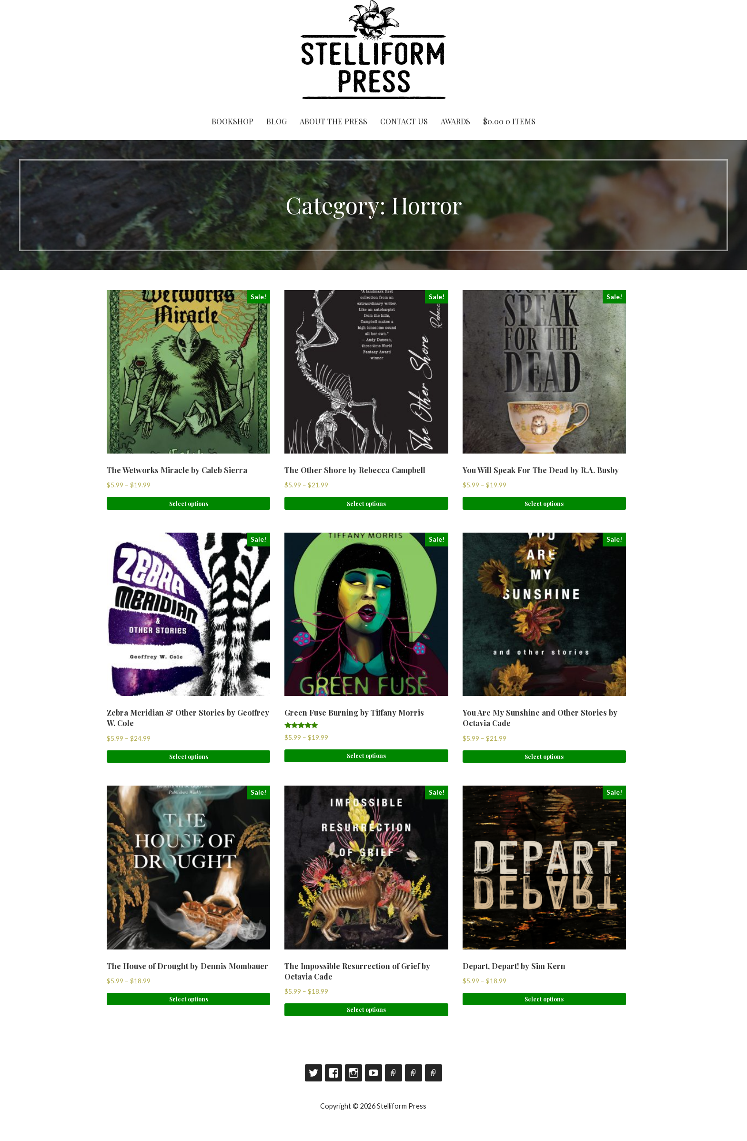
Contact (413, 1072)
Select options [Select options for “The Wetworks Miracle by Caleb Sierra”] (188, 503)
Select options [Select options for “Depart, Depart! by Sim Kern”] (544, 999)
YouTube (373, 1072)
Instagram (353, 1072)
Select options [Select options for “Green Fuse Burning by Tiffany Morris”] (366, 755)
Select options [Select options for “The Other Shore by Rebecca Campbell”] (366, 503)
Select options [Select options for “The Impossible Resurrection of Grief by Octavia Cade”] (366, 1009)
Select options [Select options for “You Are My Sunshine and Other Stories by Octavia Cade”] (544, 756)
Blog (276, 121)
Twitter (313, 1072)
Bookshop (232, 121)
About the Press (333, 121)
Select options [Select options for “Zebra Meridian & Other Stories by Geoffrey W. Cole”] (188, 756)
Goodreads (393, 1072)
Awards (455, 121)
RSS (433, 1072)
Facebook (333, 1072)
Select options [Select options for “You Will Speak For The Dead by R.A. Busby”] (544, 503)
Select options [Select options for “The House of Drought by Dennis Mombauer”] (188, 999)
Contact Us (404, 121)
